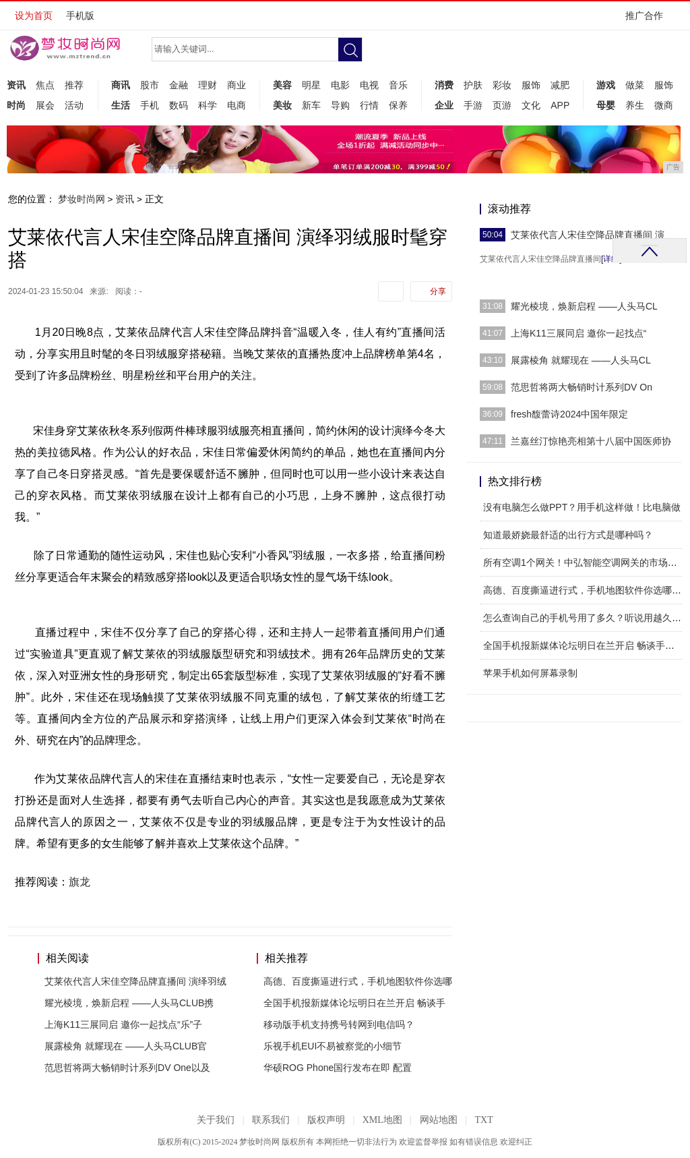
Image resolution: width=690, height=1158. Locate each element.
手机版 (80, 15)
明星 (311, 85)
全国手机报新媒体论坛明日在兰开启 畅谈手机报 (583, 645)
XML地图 (382, 1120)
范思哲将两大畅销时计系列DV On (581, 387)
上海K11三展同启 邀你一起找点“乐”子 (123, 1024)
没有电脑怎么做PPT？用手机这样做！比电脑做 (582, 507)
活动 (74, 105)
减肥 (560, 85)
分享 (438, 291)
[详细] (611, 259)
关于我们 (215, 1120)
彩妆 (502, 85)
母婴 (605, 105)
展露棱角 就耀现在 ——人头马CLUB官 (125, 1046)
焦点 (45, 85)
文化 (531, 105)
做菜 (634, 85)
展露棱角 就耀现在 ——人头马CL (581, 360)
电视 (369, 85)
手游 (473, 105)
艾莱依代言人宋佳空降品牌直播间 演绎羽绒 (135, 981)
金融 (178, 85)
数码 (178, 105)
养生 (634, 105)
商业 (236, 85)
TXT (483, 1120)
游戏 (605, 85)
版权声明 (326, 1120)
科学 (207, 105)
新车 (311, 105)
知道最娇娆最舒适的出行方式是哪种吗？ (568, 534)
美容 (282, 85)
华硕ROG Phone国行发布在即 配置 (337, 1067)
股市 (149, 85)
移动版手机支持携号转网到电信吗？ (338, 1024)
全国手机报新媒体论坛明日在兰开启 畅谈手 (354, 1002)
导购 (340, 105)
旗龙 (79, 882)
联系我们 (271, 1120)
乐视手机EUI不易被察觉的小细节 (332, 1046)
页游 (502, 105)
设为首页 (34, 15)
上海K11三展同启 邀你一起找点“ (578, 333)
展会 (45, 105)
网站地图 (439, 1120)
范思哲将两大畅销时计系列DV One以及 (127, 1067)
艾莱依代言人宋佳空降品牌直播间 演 (587, 234)
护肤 (473, 85)
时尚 (16, 105)
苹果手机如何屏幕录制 (530, 673)
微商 (663, 105)
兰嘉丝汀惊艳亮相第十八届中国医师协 (591, 441)
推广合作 (648, 20)
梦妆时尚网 (81, 199)
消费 (444, 85)
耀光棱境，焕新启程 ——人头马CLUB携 (129, 1002)
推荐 (74, 85)
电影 (340, 85)
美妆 (282, 105)
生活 (120, 105)
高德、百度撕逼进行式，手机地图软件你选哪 (357, 981)
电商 (236, 105)
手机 (149, 105)
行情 (369, 105)
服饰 (531, 85)
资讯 (16, 85)
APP (560, 105)
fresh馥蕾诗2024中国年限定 (569, 414)
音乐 (398, 85)
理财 (207, 85)
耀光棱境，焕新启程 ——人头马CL (584, 306)
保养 (398, 105)
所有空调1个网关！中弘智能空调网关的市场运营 (585, 562)
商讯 (120, 85)
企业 (444, 105)
